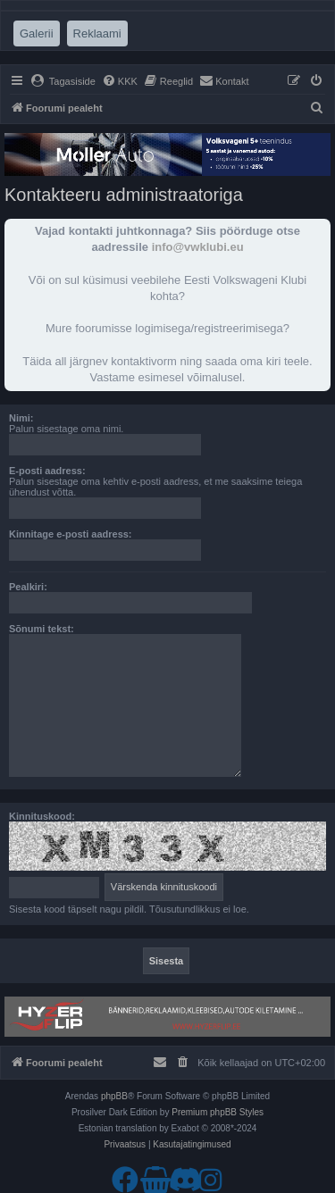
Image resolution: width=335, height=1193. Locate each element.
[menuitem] (63, 81)
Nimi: (21, 418)
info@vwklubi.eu (198, 247)
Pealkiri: (28, 586)
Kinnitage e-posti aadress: (70, 534)
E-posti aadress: (47, 470)
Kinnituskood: (42, 816)
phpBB (114, 1096)
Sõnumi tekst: (41, 628)
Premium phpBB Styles (218, 1112)
